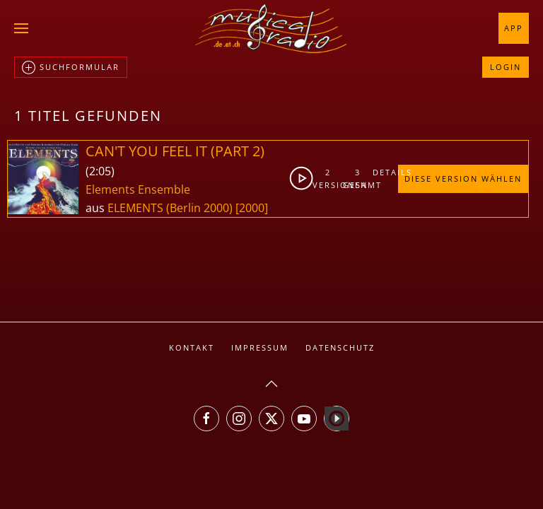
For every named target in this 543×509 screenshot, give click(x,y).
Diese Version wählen (463, 178)
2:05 (100, 171)
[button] (21, 28)
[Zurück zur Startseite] (271, 28)
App (513, 28)
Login (505, 67)
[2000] (251, 208)
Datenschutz (340, 347)
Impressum (259, 347)
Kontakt (191, 347)
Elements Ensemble (138, 189)
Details (385, 172)
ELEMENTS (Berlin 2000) (170, 208)
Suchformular (70, 68)
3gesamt (358, 178)
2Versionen (328, 178)
